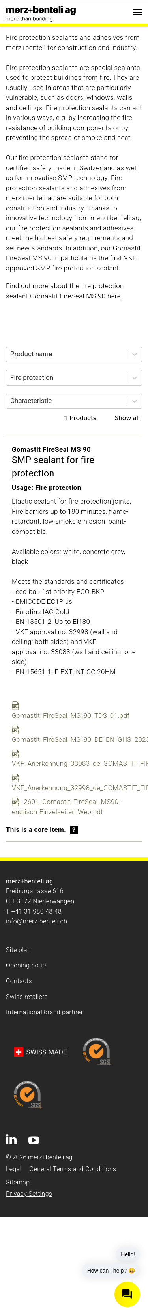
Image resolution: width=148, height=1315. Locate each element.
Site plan (18, 950)
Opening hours (27, 965)
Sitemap (18, 1182)
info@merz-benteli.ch (36, 921)
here (114, 296)
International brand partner (44, 1012)
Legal (13, 1169)
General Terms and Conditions (72, 1169)
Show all (127, 418)
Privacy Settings (29, 1193)
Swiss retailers (27, 997)
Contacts (19, 981)
